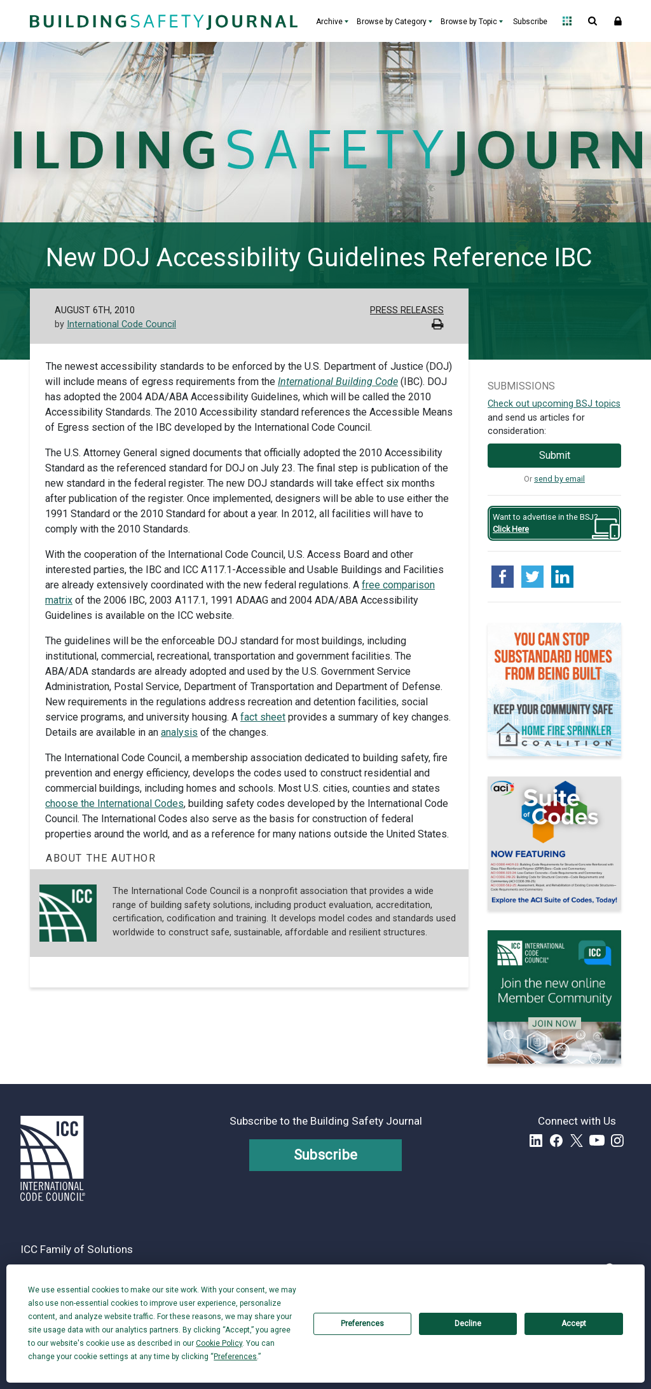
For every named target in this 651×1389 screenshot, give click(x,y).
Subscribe (530, 21)
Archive (329, 21)
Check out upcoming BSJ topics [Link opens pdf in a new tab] (554, 403)
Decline (468, 1323)
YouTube (597, 1140)
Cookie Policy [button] (219, 1343)
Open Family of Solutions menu (567, 21)
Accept (573, 1323)
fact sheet (262, 717)
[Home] (162, 21)
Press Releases (407, 310)
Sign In (618, 21)
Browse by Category (392, 21)
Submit (554, 455)
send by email (559, 479)
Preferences (362, 1323)
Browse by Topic (469, 21)
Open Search (592, 21)
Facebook (556, 1140)
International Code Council (121, 324)
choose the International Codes (114, 803)
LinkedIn (536, 1140)
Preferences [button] (235, 1356)
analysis (179, 732)
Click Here (511, 529)
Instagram (617, 1140)
